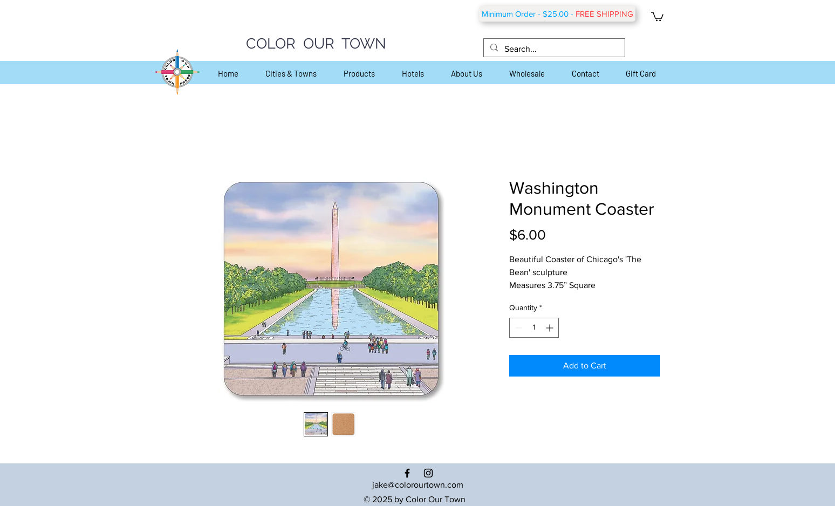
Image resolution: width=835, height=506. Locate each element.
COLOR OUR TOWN (316, 43)
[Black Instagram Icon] (428, 473)
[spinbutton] (534, 327)
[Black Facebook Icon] (407, 473)
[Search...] (553, 49)
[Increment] (550, 327)
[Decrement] (517, 327)
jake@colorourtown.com (417, 484)
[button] (657, 16)
